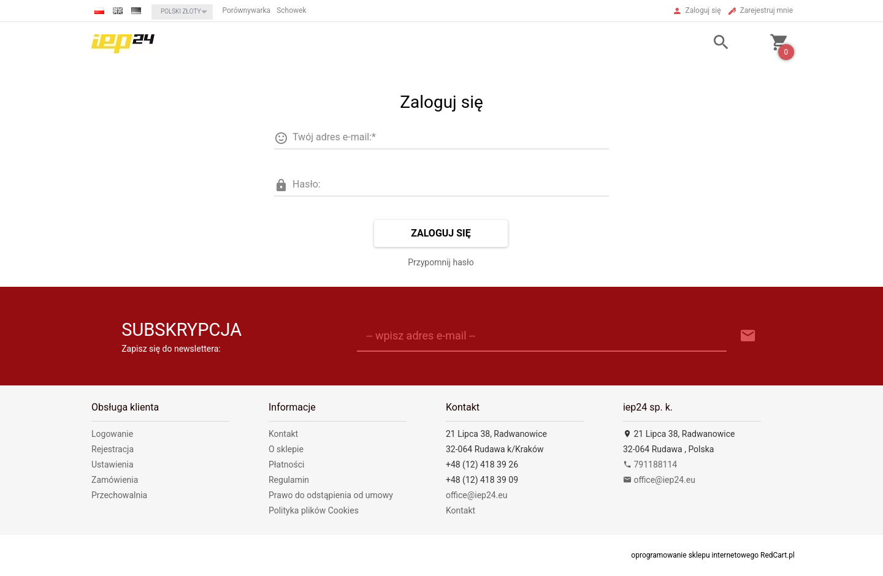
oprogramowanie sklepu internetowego (695, 555)
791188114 (650, 464)
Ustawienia (112, 464)
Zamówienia (114, 480)
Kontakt (283, 434)
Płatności (287, 464)
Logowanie (112, 434)
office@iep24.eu (477, 495)
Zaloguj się (441, 233)
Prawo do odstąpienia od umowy (331, 495)
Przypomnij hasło (441, 262)
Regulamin (289, 480)
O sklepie (286, 449)
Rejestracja (112, 449)
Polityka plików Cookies (314, 510)
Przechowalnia (119, 495)
